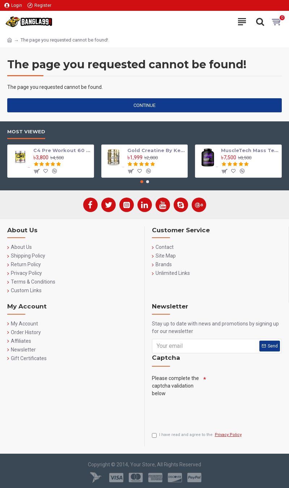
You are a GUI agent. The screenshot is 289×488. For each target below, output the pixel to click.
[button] (141, 179)
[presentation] (207, 411)
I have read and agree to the (197, 435)
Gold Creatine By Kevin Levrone (156, 148)
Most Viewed (26, 130)
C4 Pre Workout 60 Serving (62, 148)
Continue (144, 105)
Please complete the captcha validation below (175, 383)
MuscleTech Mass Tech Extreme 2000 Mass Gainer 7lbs (250, 148)
